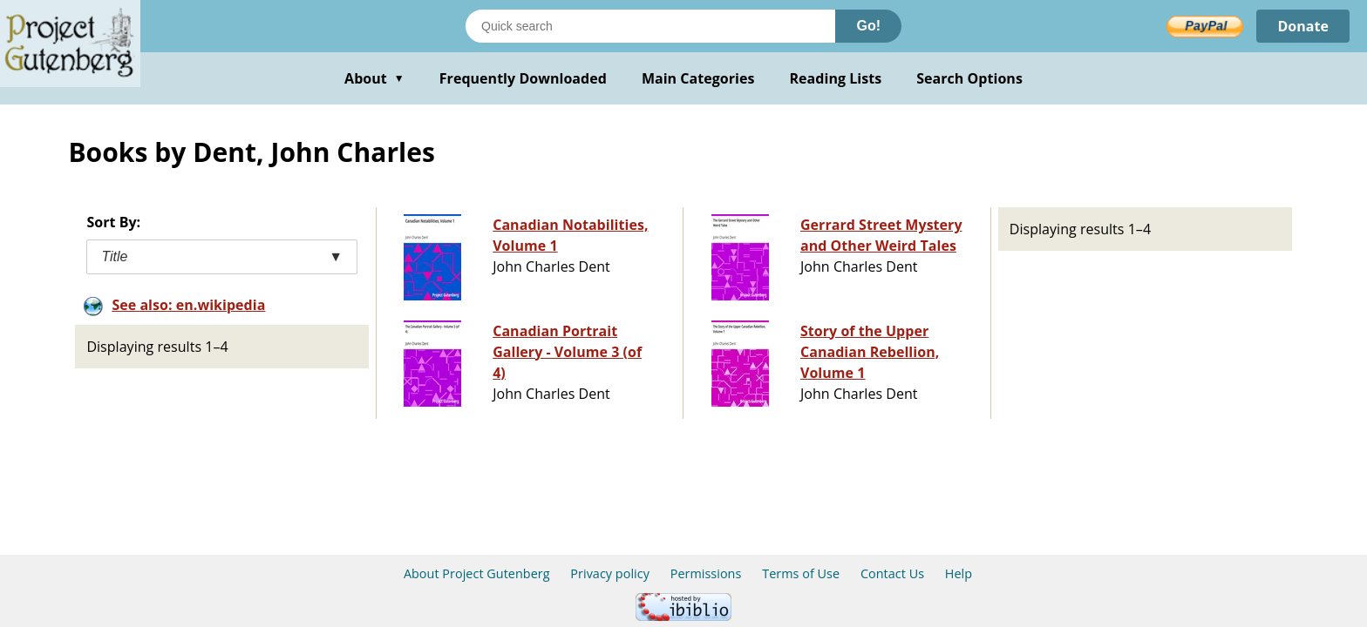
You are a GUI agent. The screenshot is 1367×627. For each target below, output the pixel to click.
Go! (868, 25)
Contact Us (892, 573)
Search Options (969, 78)
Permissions (706, 573)
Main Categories (698, 78)
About (374, 78)
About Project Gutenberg (477, 573)
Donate (1303, 26)
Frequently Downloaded (523, 78)
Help (958, 573)
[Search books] (650, 26)
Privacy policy (609, 573)
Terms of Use (801, 573)
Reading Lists (836, 78)
